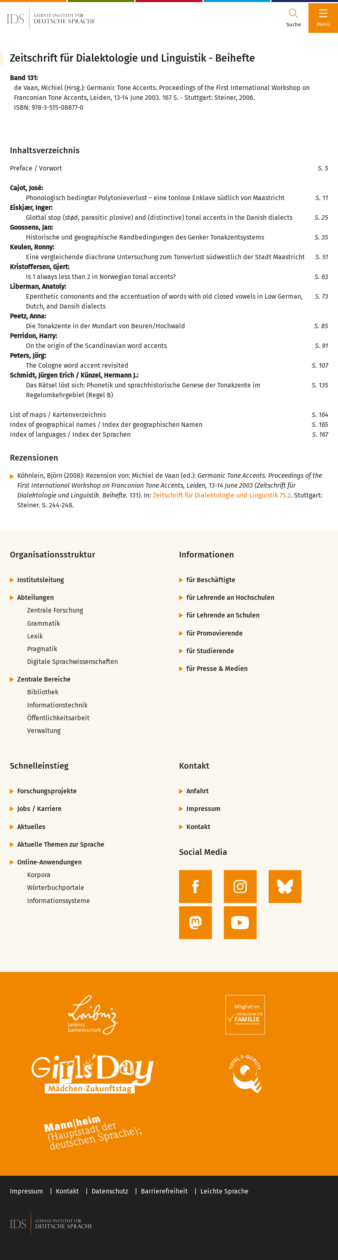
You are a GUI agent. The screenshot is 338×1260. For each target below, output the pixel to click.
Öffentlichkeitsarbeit (58, 718)
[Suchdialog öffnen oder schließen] (293, 18)
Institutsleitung (40, 580)
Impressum (203, 809)
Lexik (35, 636)
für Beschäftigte (210, 580)
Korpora (39, 875)
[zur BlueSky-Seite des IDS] (285, 886)
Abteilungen (35, 597)
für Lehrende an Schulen (223, 615)
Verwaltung (43, 731)
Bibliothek (42, 692)
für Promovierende (214, 633)
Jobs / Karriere (39, 809)
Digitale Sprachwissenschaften (72, 662)
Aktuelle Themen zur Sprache (60, 844)
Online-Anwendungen (49, 862)
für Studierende (210, 651)
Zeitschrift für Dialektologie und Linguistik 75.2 (222, 495)
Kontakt (198, 827)
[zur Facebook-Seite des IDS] (195, 886)
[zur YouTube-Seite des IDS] (240, 922)
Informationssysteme (58, 901)
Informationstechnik (57, 705)
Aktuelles (31, 827)
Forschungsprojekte (47, 791)
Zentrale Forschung (55, 610)
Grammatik (43, 623)
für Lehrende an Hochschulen (230, 597)
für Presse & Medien (217, 669)
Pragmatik (42, 649)
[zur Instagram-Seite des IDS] (240, 886)
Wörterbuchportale (55, 887)
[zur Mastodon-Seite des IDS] (195, 922)
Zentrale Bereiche (44, 679)
